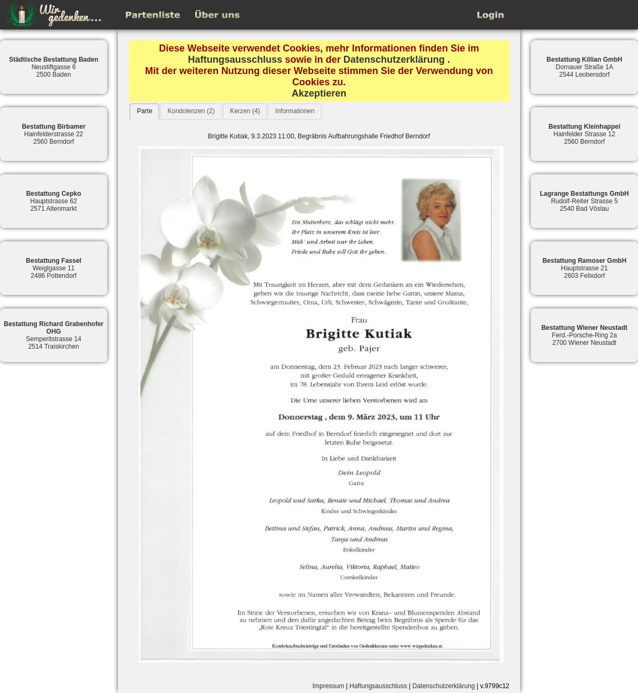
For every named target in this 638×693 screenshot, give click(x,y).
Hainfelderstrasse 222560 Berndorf (54, 134)
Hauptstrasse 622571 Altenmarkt (53, 201)
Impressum (328, 686)
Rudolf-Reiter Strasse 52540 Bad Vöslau (584, 201)
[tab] (144, 111)
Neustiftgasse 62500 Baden (54, 67)
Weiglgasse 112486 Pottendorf (53, 268)
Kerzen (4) (245, 111)
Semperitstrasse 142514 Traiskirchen (53, 335)
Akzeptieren (319, 93)
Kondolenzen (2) (190, 111)
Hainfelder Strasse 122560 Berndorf (584, 134)
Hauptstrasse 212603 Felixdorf (585, 268)
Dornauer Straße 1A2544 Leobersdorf (584, 67)
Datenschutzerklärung (394, 59)
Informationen (294, 111)
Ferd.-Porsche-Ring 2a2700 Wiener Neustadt (584, 335)
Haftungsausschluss (235, 59)
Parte (144, 111)
